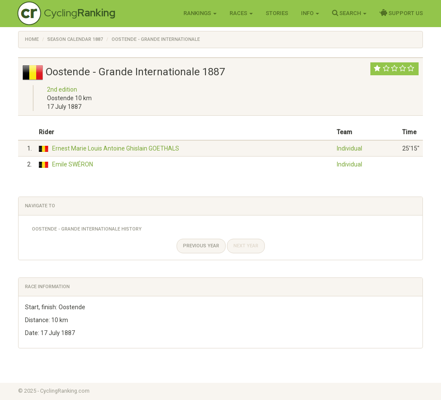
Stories (277, 13)
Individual (349, 148)
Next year (245, 246)
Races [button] (241, 13)
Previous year (201, 246)
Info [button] (310, 13)
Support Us (401, 12)
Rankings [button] (200, 13)
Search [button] (349, 12)
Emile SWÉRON (72, 164)
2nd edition (62, 89)
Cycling (79, 12)
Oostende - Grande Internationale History (87, 229)
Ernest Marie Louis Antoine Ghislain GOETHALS (115, 148)
